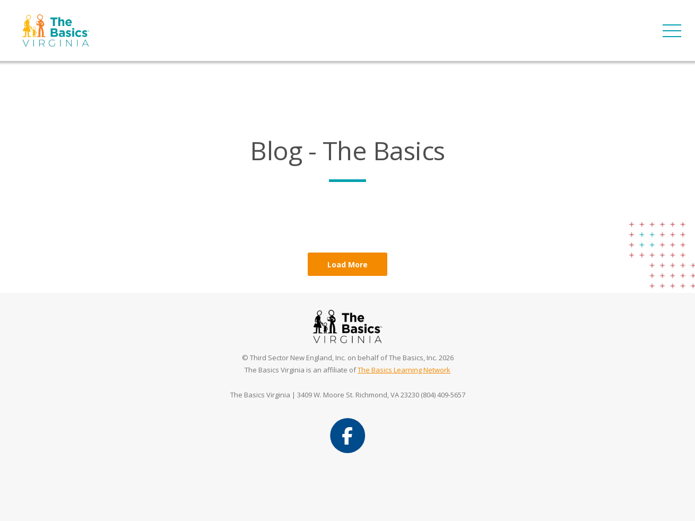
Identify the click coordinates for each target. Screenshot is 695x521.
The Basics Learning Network (404, 370)
